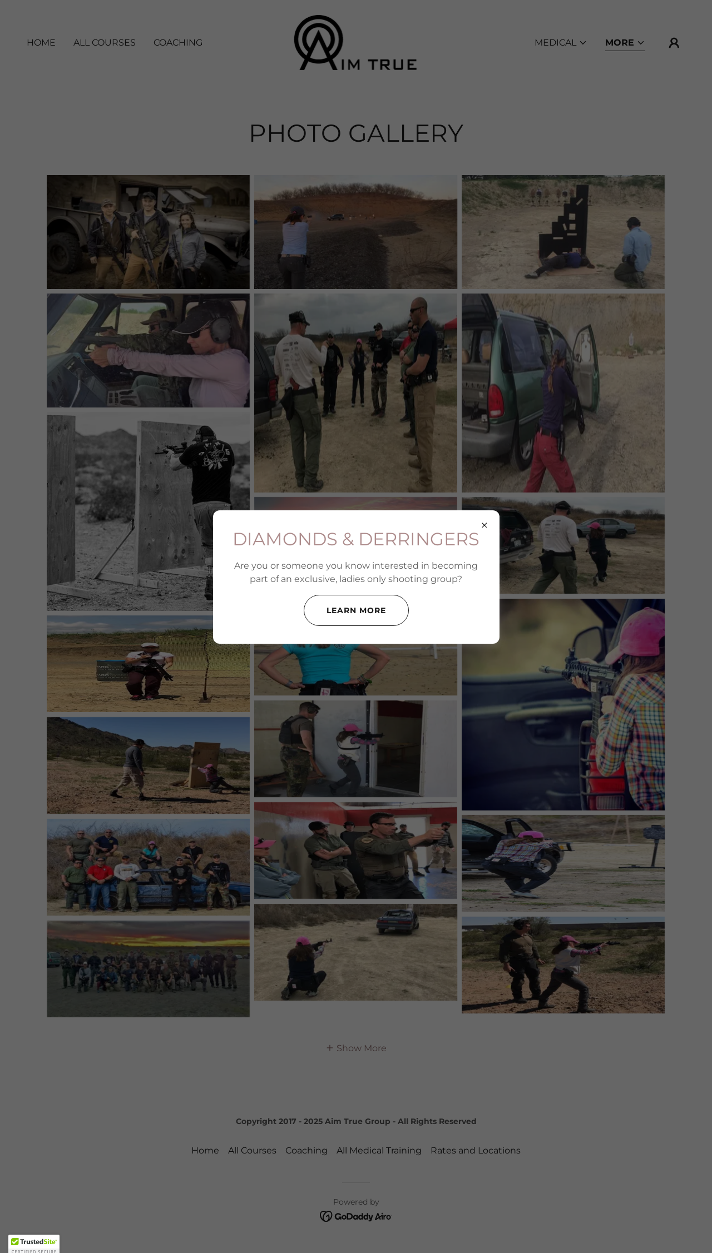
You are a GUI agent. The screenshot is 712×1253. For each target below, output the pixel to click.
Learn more (356, 610)
